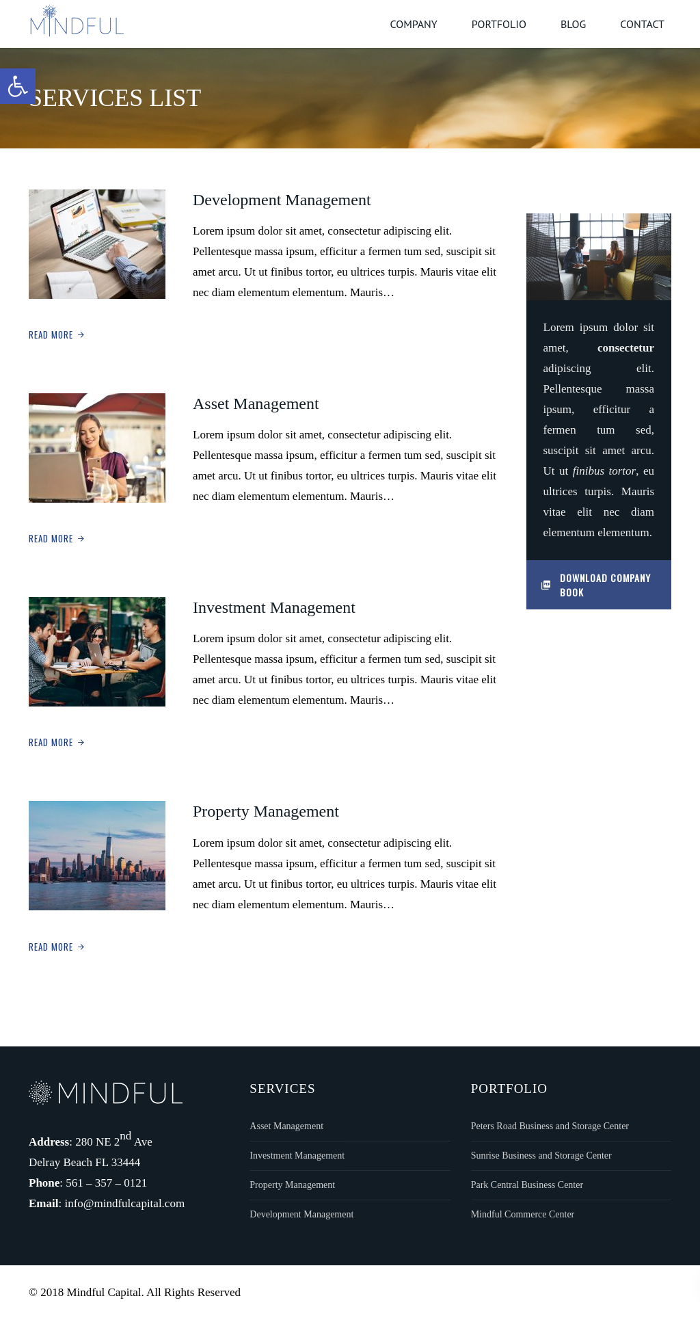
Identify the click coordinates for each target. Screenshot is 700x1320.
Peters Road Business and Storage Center (550, 1126)
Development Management (282, 200)
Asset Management (256, 403)
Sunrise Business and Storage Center (541, 1155)
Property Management (266, 811)
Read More (51, 334)
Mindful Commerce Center (523, 1214)
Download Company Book (596, 584)
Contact (642, 24)
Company (413, 24)
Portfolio (499, 24)
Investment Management (274, 607)
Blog (573, 24)
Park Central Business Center (527, 1185)
